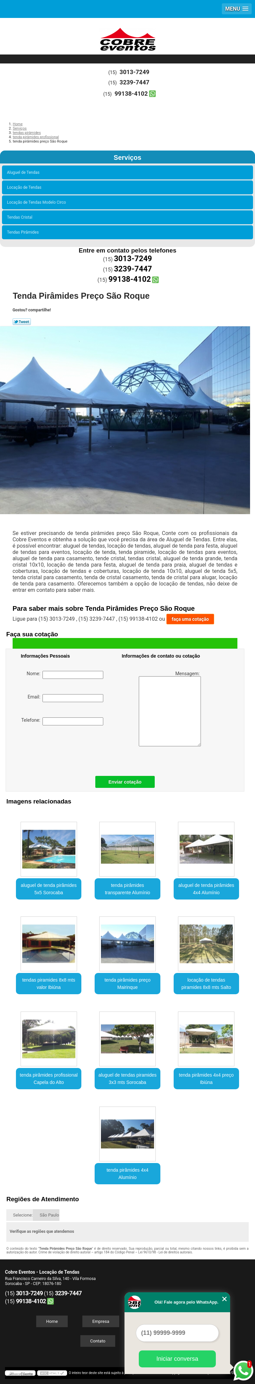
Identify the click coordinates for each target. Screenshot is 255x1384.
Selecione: (23, 1215)
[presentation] (63, 749)
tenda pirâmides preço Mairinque (128, 983)
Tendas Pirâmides (24, 232)
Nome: (65, 675)
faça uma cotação (190, 619)
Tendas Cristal (20, 217)
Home (52, 1321)
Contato (98, 1340)
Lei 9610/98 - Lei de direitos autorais (165, 1252)
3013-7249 (134, 71)
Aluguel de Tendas (24, 172)
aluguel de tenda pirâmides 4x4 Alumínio (206, 889)
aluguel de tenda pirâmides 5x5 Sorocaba (49, 889)
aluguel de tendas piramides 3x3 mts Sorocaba (127, 1078)
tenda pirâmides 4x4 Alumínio (127, 1173)
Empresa (100, 1321)
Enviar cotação (125, 782)
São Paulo (49, 1215)
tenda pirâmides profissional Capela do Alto (49, 1078)
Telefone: (62, 721)
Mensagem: (170, 708)
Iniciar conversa (177, 1358)
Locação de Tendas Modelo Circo (37, 202)
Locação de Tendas (25, 187)
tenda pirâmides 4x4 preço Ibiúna (206, 1078)
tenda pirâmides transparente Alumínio (127, 889)
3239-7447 (134, 82)
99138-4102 (131, 93)
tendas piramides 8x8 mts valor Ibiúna (48, 983)
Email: (65, 698)
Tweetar (22, 321)
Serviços (127, 157)
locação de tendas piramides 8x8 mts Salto (206, 983)
